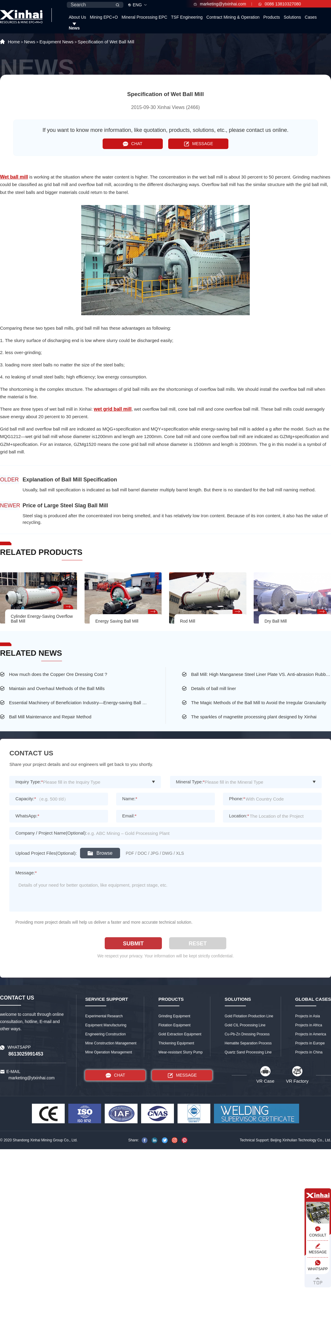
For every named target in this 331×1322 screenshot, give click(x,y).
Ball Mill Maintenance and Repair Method (50, 716)
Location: (239, 815)
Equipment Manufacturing (105, 1025)
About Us (77, 17)
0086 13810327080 (279, 4)
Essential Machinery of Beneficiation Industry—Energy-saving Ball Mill (79, 702)
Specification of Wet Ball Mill (106, 41)
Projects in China (309, 1052)
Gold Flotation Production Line (249, 1016)
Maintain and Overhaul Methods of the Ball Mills (57, 688)
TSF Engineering (187, 17)
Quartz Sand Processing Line (248, 1052)
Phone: (237, 798)
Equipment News (56, 41)
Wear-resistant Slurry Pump (180, 1052)
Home (14, 41)
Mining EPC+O (104, 17)
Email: (129, 815)
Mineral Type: (190, 781)
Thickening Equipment (176, 1043)
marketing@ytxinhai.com (220, 4)
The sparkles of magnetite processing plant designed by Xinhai (254, 716)
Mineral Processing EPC (144, 17)
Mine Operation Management (108, 1052)
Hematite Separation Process (248, 1043)
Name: (129, 798)
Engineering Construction (105, 1034)
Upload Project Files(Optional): (46, 853)
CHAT (132, 143)
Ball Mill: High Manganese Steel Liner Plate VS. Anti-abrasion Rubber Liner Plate (261, 674)
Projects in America (310, 1034)
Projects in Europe (310, 1043)
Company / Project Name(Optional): (51, 832)
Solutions (292, 17)
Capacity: (25, 798)
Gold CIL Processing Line (245, 1025)
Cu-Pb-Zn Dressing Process (247, 1034)
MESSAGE (198, 143)
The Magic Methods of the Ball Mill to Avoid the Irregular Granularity (258, 702)
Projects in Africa (308, 1025)
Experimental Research (104, 1016)
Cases (311, 17)
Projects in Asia (307, 1016)
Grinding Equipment (174, 1016)
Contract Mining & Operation (233, 17)
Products (271, 17)
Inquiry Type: (29, 781)
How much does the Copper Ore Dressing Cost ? (58, 674)
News (74, 28)
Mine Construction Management (110, 1043)
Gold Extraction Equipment (179, 1034)
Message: (26, 872)
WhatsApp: (27, 815)
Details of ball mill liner (213, 688)
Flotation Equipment (174, 1025)
